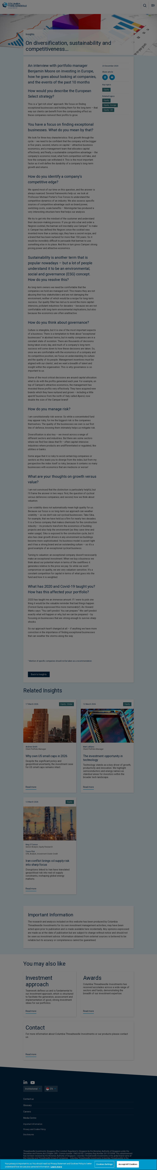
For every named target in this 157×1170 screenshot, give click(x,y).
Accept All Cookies (128, 1164)
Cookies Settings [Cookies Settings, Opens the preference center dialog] (104, 1164)
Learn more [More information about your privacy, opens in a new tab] (56, 1167)
